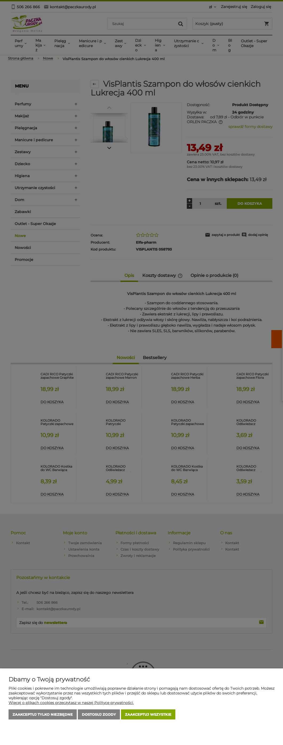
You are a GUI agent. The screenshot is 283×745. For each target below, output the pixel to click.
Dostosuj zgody (99, 714)
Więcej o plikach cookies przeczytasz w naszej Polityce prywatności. (71, 702)
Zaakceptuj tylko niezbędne (43, 714)
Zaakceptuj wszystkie (148, 714)
